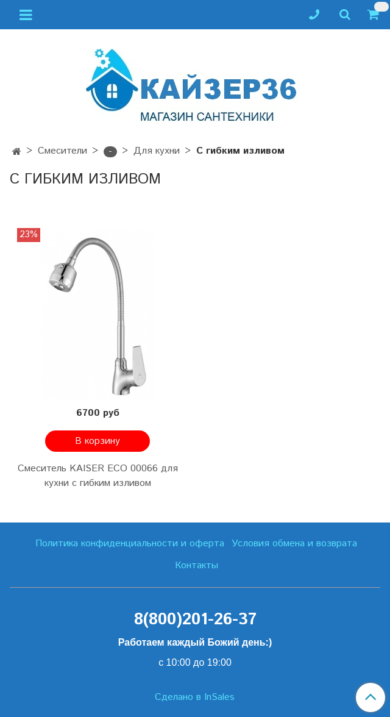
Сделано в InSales (195, 697)
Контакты (196, 565)
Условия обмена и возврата (294, 544)
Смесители (62, 151)
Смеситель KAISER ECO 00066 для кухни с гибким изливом (98, 476)
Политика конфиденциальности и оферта (129, 544)
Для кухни (156, 151)
